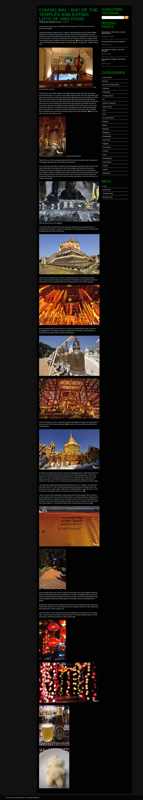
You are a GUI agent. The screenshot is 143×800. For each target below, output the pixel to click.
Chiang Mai (106, 92)
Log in (105, 186)
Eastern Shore (107, 107)
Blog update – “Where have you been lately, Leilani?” (113, 32)
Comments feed (108, 193)
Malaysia (105, 121)
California (106, 88)
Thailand (105, 151)
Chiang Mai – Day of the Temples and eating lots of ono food (68, 14)
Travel (105, 154)
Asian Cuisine (107, 77)
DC (104, 99)
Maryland (106, 129)
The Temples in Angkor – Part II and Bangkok (113, 50)
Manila (105, 125)
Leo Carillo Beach (108, 118)
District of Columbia (109, 103)
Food (104, 110)
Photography (107, 136)
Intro (104, 114)
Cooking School (108, 95)
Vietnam (105, 165)
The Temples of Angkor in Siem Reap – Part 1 (114, 59)
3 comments (65, 22)
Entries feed (106, 189)
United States (107, 162)
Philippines (106, 132)
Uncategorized (107, 158)
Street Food (106, 140)
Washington (106, 173)
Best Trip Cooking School (111, 84)
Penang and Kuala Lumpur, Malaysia (113, 41)
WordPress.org (107, 197)
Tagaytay (105, 143)
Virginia (105, 169)
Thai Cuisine (107, 147)
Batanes (105, 81)
